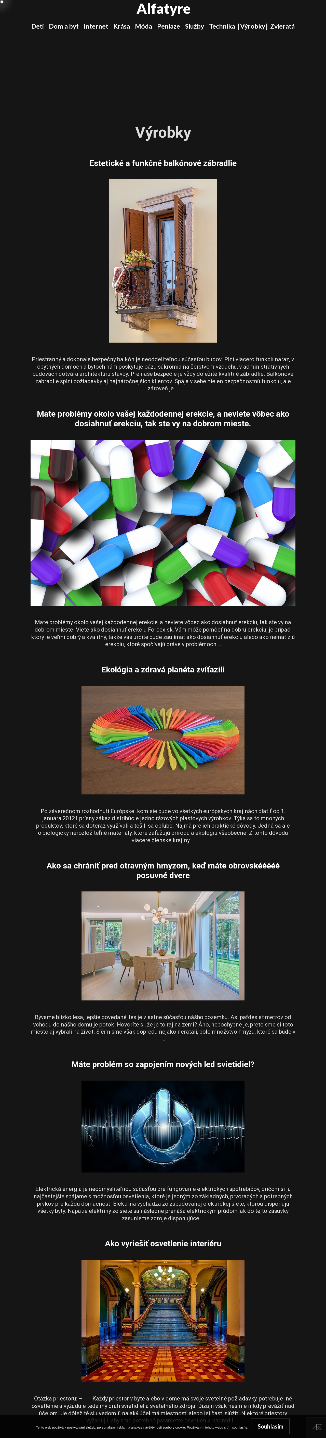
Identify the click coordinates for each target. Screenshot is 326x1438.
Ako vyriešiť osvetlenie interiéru (163, 1243)
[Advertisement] (163, 73)
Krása (121, 26)
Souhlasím (270, 1426)
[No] (319, 1427)
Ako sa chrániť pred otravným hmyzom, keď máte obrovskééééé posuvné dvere (163, 870)
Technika (222, 26)
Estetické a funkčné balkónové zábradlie (163, 163)
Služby (194, 26)
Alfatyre (164, 8)
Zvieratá (282, 26)
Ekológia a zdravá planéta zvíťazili (163, 669)
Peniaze (168, 26)
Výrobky (252, 26)
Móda (143, 26)
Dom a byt (64, 26)
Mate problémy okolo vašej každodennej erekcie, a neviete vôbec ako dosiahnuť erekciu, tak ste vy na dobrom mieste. (163, 418)
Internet (96, 26)
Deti (37, 26)
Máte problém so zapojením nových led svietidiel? (163, 1064)
